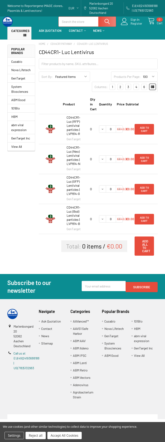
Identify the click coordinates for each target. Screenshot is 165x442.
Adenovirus (80, 388)
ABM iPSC (79, 359)
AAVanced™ (81, 325)
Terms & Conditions (26, 420)
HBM (14, 120)
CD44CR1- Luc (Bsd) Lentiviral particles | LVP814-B (73, 219)
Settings (14, 435)
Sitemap (47, 347)
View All (16, 150)
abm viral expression (19, 131)
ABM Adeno (81, 352)
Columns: (101, 90)
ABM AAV (79, 344)
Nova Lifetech (21, 73)
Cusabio (16, 65)
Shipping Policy (63, 420)
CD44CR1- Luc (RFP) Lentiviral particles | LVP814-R (73, 129)
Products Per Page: (127, 80)
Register (131, 26)
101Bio (15, 112)
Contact (77, 34)
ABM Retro (80, 374)
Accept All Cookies (64, 435)
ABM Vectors (81, 381)
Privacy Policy (138, 420)
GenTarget (18, 82)
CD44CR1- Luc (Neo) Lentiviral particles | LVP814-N (73, 159)
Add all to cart (146, 249)
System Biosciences (19, 92)
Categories (20, 34)
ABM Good (18, 103)
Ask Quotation (50, 34)
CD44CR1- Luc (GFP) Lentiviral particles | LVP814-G (73, 189)
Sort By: (47, 80)
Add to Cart (144, 132)
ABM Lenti (80, 366)
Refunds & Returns (101, 420)
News (98, 34)
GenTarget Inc (20, 142)
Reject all (35, 435)
